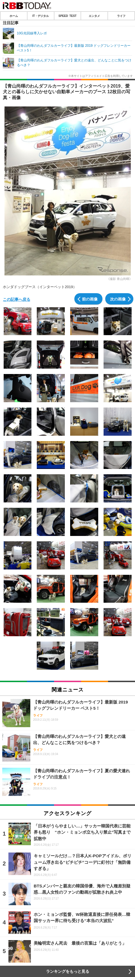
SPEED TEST (67, 15)
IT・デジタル (40, 15)
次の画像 (118, 299)
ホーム (14, 15)
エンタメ (94, 15)
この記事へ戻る (16, 299)
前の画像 (90, 299)
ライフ (121, 15)
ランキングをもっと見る (67, 971)
